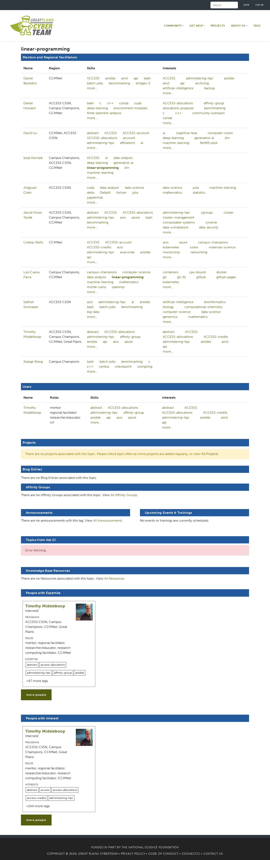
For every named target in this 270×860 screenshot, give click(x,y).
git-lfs (181, 277)
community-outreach (208, 113)
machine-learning (176, 143)
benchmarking (119, 83)
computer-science (136, 272)
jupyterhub (95, 197)
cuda (137, 103)
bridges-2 (143, 83)
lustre (194, 247)
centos (104, 366)
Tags (257, 25)
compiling (144, 366)
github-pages (226, 277)
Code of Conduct (163, 853)
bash (147, 78)
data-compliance (175, 227)
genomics (170, 317)
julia (135, 192)
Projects (218, 25)
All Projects (209, 454)
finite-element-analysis (104, 113)
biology (168, 307)
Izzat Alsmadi (33, 158)
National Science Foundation (153, 847)
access (45, 790)
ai (142, 143)
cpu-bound (197, 272)
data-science (134, 188)
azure (136, 217)
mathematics (172, 192)
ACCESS (93, 78)
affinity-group (214, 103)
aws (123, 217)
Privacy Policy (133, 853)
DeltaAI (105, 192)
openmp (118, 287)
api (136, 78)
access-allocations (53, 665)
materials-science (222, 247)
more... (92, 88)
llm (227, 138)
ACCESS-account (136, 133)
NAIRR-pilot (208, 143)
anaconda (127, 252)
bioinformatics (215, 302)
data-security (208, 227)
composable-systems (179, 222)
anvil (124, 78)
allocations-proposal (178, 108)
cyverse (211, 222)
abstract (93, 133)
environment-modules (130, 108)
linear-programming (103, 168)
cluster (229, 212)
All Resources (114, 578)
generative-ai (204, 138)
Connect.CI (191, 853)
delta (90, 192)
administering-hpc (199, 78)
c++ (110, 103)
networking (198, 252)
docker (221, 272)
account (129, 138)
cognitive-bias (186, 133)
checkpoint (123, 366)
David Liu (30, 133)
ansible (110, 78)
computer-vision (220, 133)
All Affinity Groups (124, 495)
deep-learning (97, 108)
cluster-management (178, 217)
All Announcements (107, 520)
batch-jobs (95, 83)
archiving (202, 83)
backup (209, 88)
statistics (199, 192)
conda (123, 103)
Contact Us (213, 853)
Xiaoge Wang (33, 361)
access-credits (36, 798)
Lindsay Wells (33, 242)
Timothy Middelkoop (45, 606)
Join (246, 5)
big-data (93, 312)
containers (170, 272)
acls (120, 247)
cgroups (207, 212)
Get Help (196, 25)
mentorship (171, 252)
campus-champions (213, 242)
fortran (121, 192)
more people (36, 695)
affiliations (127, 143)
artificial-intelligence (178, 88)
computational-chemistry (204, 307)
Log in (259, 5)
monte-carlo (96, 287)
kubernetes (171, 247)
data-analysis (123, 158)
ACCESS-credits (99, 247)
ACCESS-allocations (178, 103)
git (164, 277)
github (201, 277)
